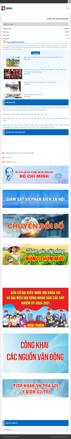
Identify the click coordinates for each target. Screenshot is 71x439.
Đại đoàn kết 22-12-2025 (9, 162)
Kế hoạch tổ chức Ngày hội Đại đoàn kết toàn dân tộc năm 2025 (24, 116)
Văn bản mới (10, 102)
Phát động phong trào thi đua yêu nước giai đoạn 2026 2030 (18, 153)
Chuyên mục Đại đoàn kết (15, 132)
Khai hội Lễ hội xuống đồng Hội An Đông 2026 (40, 82)
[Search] (69, 1)
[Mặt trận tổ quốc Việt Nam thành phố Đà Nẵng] (7, 8)
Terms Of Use (53, 436)
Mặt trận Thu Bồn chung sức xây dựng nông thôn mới (43, 57)
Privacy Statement (63, 436)
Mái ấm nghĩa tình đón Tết (33, 95)
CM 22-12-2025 (7, 157)
